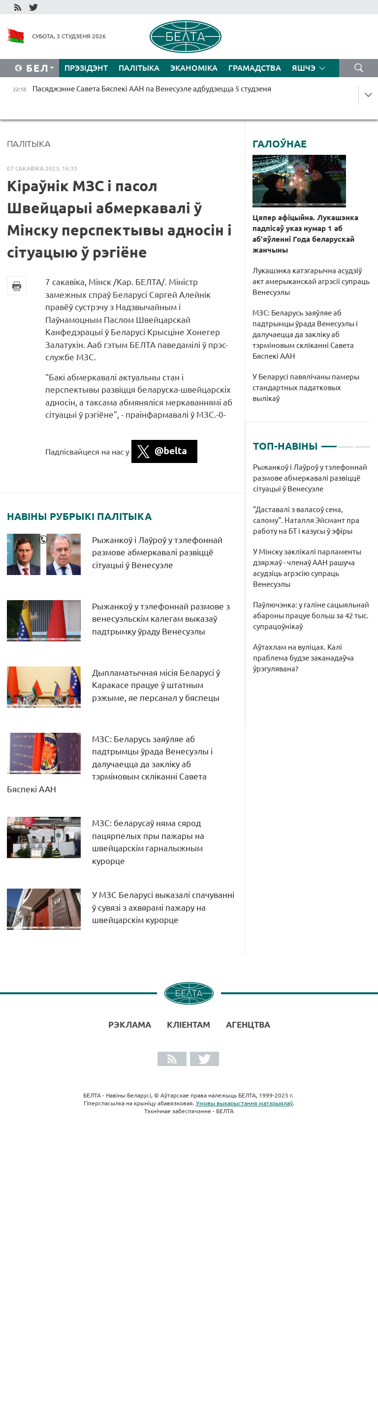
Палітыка (139, 67)
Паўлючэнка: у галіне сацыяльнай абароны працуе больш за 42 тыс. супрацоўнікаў (311, 616)
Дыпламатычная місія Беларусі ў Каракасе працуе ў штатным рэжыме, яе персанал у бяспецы (156, 685)
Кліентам (188, 1024)
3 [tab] (362, 442)
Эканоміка (194, 67)
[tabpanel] (312, 573)
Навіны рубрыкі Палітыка (79, 516)
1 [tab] (329, 442)
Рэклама (129, 1024)
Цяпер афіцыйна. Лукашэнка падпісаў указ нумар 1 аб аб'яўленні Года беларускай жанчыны (305, 233)
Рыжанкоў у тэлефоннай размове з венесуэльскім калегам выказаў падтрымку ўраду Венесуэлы (161, 619)
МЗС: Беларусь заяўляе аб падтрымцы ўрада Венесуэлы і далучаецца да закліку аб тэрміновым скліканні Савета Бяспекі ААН (110, 764)
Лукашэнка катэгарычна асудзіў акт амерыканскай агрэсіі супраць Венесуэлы (311, 281)
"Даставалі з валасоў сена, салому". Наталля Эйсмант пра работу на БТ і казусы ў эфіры (306, 520)
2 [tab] (345, 442)
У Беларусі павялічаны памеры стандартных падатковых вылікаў (305, 388)
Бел (37, 68)
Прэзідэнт (86, 67)
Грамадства (254, 67)
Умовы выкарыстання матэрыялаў (244, 1103)
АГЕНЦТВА (248, 1024)
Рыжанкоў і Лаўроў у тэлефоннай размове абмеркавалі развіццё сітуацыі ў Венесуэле (157, 552)
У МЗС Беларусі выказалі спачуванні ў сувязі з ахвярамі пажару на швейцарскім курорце (163, 907)
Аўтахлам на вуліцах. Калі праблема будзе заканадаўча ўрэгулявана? (303, 658)
